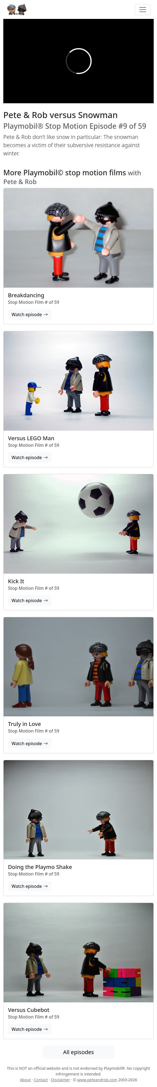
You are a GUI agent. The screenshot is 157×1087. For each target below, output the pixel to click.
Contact (41, 1079)
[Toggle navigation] (142, 9)
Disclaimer (60, 1079)
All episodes (78, 1052)
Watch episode (30, 314)
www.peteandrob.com (97, 1079)
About (25, 1079)
